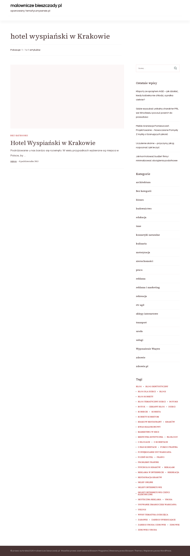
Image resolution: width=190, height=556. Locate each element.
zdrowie (140, 357)
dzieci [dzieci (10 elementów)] (171, 407)
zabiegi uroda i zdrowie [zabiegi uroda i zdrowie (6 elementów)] (152, 525)
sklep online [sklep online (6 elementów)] (145, 482)
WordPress (165, 551)
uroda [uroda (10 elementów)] (168, 500)
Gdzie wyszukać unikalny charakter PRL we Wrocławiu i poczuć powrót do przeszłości (157, 113)
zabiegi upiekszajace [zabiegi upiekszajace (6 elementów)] (163, 520)
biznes (140, 199)
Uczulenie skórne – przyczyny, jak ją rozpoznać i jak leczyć (155, 145)
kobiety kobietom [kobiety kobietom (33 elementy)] (148, 417)
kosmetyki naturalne (148, 234)
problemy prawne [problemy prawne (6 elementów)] (148, 462)
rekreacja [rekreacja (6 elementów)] (173, 472)
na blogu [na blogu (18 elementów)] (172, 437)
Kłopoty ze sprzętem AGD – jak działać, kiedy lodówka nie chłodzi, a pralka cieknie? (157, 95)
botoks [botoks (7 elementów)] (173, 402)
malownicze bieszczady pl (36, 5)
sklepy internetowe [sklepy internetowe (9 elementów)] (150, 487)
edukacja (141, 217)
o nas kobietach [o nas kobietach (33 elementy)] (147, 447)
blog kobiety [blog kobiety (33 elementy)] (145, 397)
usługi (139, 340)
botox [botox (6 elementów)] (141, 407)
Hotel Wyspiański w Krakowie (52, 143)
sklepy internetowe (147, 313)
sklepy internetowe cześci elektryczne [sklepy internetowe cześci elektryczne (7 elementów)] (154, 493)
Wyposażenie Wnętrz (148, 348)
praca (139, 269)
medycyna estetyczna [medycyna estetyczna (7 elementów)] (150, 437)
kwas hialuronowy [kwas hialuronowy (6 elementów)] (149, 427)
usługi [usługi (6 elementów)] (142, 510)
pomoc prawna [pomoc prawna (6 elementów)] (169, 447)
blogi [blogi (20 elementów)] (162, 392)
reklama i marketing (148, 287)
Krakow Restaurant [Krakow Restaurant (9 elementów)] (150, 422)
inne (138, 226)
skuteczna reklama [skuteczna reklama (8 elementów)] (149, 500)
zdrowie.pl (142, 366)
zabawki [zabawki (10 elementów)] (143, 520)
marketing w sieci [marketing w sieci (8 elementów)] (148, 432)
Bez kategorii (19, 135)
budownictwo (144, 208)
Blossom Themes (133, 551)
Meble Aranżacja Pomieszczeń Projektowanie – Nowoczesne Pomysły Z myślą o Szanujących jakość (157, 130)
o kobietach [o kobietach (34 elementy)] (161, 442)
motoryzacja (143, 252)
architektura (143, 182)
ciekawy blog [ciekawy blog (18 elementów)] (157, 407)
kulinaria (141, 243)
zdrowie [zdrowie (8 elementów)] (175, 525)
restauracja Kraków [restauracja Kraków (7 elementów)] (150, 477)
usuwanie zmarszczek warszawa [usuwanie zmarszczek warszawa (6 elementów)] (157, 505)
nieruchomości (144, 261)
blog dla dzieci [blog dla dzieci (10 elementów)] (147, 392)
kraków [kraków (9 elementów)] (170, 422)
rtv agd (140, 305)
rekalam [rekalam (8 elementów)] (169, 467)
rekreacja (141, 296)
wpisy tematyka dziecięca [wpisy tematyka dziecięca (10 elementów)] (153, 515)
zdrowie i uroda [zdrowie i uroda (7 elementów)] (147, 530)
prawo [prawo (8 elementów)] (160, 457)
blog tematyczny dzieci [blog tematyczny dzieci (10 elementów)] (152, 402)
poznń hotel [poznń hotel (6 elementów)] (145, 457)
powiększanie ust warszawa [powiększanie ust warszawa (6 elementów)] (154, 452)
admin (13, 161)
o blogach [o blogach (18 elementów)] (144, 442)
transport (141, 322)
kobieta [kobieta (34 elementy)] (156, 412)
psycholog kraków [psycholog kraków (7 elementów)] (149, 467)
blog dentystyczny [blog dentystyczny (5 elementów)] (156, 387)
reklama (140, 278)
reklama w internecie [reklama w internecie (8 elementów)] (151, 472)
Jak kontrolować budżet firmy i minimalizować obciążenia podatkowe (157, 158)
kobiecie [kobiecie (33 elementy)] (143, 412)
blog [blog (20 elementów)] (139, 387)
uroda (139, 331)
